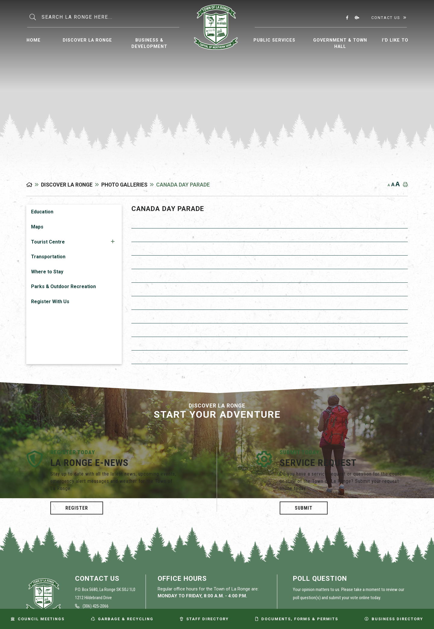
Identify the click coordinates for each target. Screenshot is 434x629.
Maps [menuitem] (37, 227)
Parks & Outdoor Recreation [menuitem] (63, 286)
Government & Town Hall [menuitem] (340, 43)
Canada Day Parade (183, 185)
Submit (304, 508)
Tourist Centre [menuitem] (48, 242)
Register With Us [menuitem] (50, 301)
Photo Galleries (124, 185)
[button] (113, 241)
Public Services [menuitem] (274, 40)
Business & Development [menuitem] (149, 43)
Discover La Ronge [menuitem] (87, 40)
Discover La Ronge (67, 185)
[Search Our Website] (110, 17)
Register (76, 508)
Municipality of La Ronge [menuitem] (216, 27)
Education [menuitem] (42, 212)
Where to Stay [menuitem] (47, 272)
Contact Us (385, 17)
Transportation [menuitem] (48, 256)
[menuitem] (34, 39)
